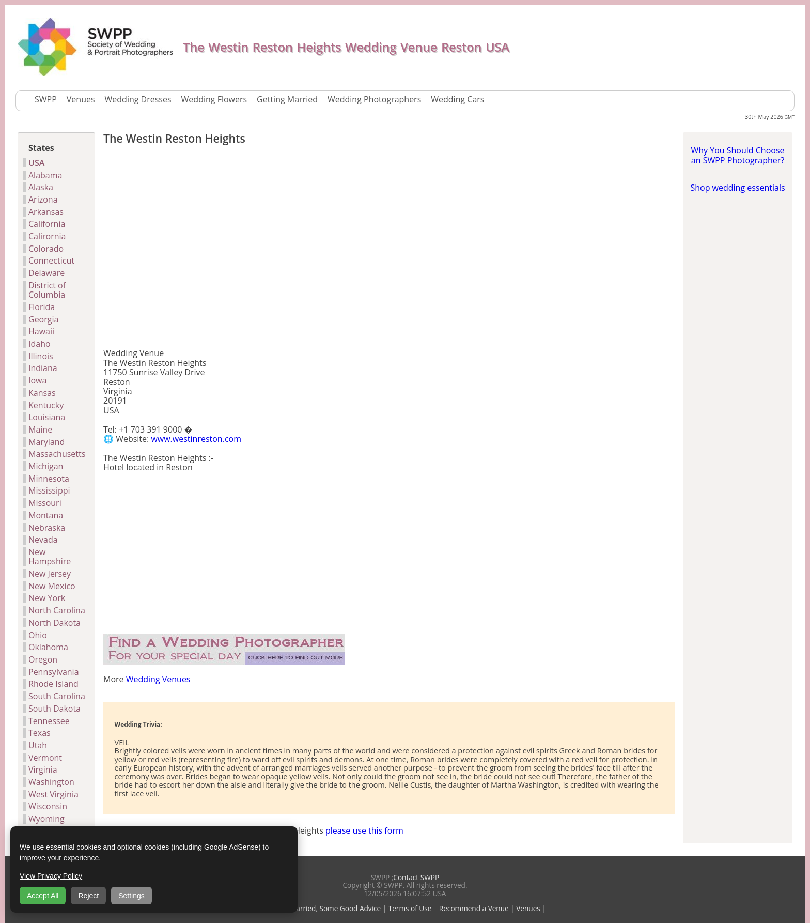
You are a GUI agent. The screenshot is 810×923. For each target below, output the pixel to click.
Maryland (46, 442)
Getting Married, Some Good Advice (322, 908)
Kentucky (46, 405)
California (46, 223)
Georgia (43, 319)
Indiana (42, 368)
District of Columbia (47, 290)
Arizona (43, 199)
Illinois (40, 356)
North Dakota (54, 622)
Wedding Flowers (214, 99)
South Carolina (56, 696)
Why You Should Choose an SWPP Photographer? (737, 155)
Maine (40, 429)
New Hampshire (49, 556)
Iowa (37, 380)
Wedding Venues (158, 679)
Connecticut (51, 260)
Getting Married (287, 99)
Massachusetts (56, 453)
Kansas (42, 392)
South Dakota (54, 708)
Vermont (45, 757)
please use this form (364, 830)
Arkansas (46, 212)
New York (46, 598)
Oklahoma (48, 647)
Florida (41, 307)
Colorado (46, 248)
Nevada (43, 539)
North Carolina (56, 610)
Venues (81, 99)
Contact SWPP (416, 877)
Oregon (42, 659)
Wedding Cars (457, 99)
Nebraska (46, 527)
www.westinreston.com (196, 438)
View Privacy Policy (51, 876)
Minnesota (48, 478)
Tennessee (49, 721)
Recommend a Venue (474, 908)
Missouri (44, 502)
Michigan (45, 466)
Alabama (45, 175)
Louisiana (46, 417)
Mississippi (49, 490)
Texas (39, 732)
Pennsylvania (53, 671)
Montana (45, 515)
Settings (131, 895)
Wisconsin (47, 806)
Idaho (39, 343)
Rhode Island (53, 683)
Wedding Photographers (374, 99)
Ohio (37, 635)
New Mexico (51, 586)
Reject (88, 895)
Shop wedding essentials (737, 187)
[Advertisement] (389, 249)
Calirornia (47, 236)
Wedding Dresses (138, 99)
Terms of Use (410, 908)
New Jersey (49, 573)
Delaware (46, 273)
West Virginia (53, 794)
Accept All (42, 895)
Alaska (40, 187)
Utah (37, 745)
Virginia (42, 769)
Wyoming (46, 818)
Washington (51, 782)
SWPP (46, 99)
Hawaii (41, 331)
